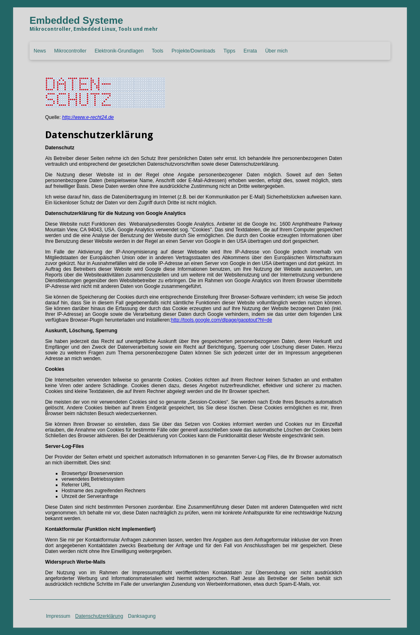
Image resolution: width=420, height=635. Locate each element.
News (40, 51)
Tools (157, 51)
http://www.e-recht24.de (88, 117)
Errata (250, 51)
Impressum (58, 616)
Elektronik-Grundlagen (119, 51)
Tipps (229, 51)
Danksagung (141, 616)
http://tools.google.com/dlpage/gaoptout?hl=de (221, 320)
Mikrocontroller (70, 51)
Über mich (276, 51)
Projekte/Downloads (193, 51)
